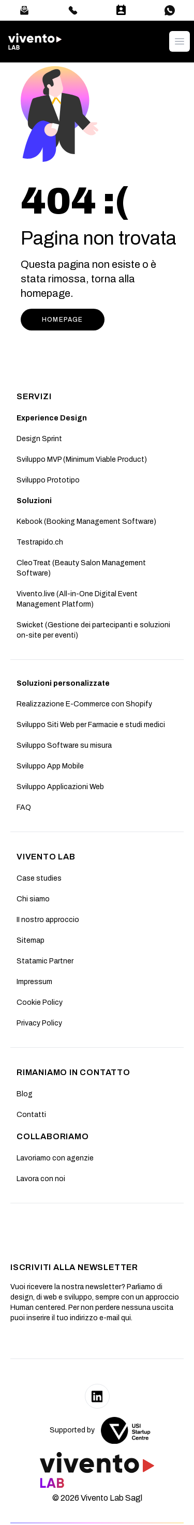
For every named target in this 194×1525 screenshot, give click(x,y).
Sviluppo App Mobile (50, 766)
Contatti (31, 1115)
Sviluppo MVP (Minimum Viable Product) (82, 459)
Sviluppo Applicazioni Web (60, 787)
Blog (25, 1094)
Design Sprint (39, 439)
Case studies (39, 878)
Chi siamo (33, 899)
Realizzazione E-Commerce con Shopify (84, 704)
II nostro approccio (48, 920)
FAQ (24, 807)
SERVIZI (34, 396)
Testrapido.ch (40, 542)
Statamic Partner (45, 961)
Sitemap (30, 940)
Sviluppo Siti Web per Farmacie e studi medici (91, 725)
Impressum (34, 982)
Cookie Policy (40, 1002)
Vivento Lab (46, 856)
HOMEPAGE (62, 319)
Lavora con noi (41, 1179)
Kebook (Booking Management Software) (86, 521)
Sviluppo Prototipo (48, 480)
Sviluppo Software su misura (64, 745)
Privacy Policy (39, 1023)
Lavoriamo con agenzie (55, 1158)
